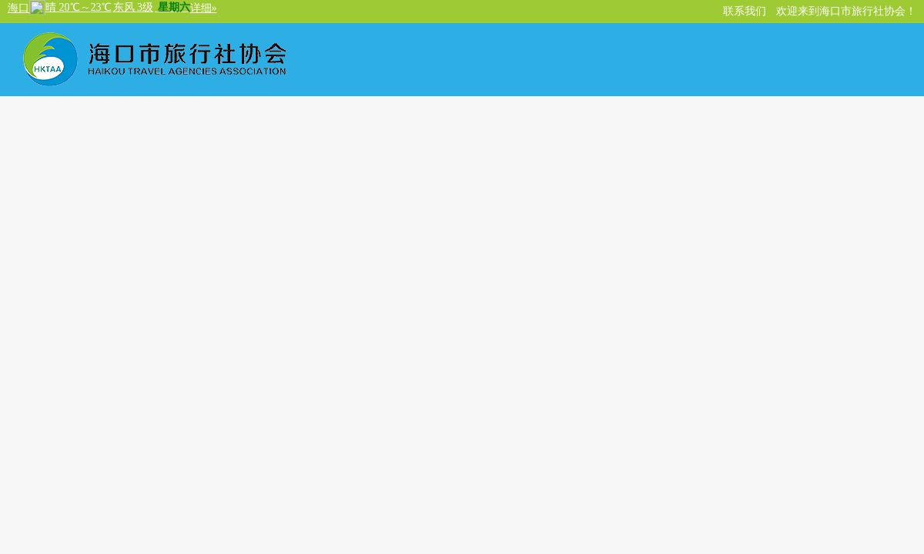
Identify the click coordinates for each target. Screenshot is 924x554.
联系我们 (744, 11)
